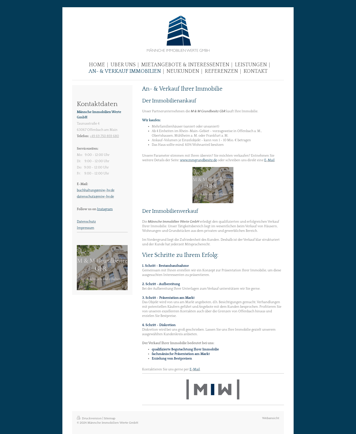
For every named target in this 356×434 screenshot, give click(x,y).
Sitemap (109, 418)
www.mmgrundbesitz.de (198, 160)
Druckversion (89, 418)
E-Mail (269, 160)
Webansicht (270, 418)
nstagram (105, 209)
